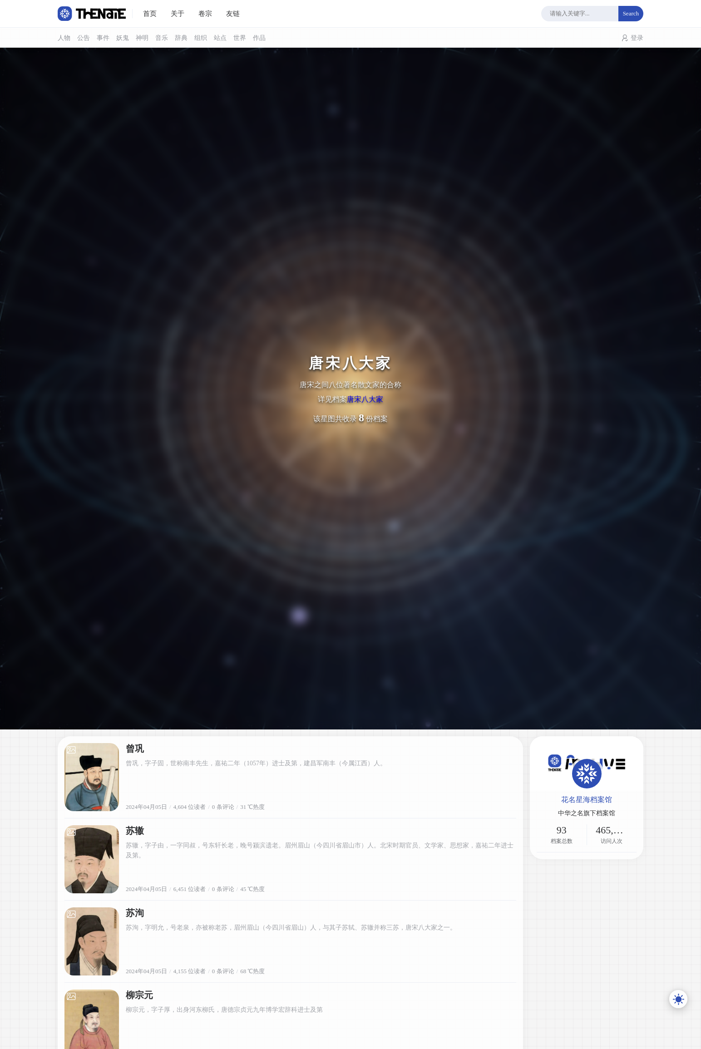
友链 (233, 13)
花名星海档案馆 (586, 799)
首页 (150, 13)
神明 (142, 37)
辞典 (181, 37)
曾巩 (135, 749)
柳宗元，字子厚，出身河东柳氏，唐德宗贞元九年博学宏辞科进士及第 (224, 1009)
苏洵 (135, 913)
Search (631, 13)
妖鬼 (122, 37)
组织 (200, 37)
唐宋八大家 (365, 399)
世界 (239, 37)
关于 (177, 13)
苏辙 (135, 831)
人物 (64, 37)
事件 (103, 37)
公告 (83, 37)
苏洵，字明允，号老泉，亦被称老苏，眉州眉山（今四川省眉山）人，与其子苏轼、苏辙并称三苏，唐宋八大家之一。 (291, 927)
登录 (637, 37)
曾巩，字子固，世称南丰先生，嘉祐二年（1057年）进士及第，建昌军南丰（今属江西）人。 (256, 763)
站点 (220, 37)
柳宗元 (139, 995)
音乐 (161, 37)
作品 (259, 37)
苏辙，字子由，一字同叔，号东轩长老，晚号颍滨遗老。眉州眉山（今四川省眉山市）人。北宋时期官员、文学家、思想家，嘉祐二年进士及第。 (319, 850)
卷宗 (205, 13)
